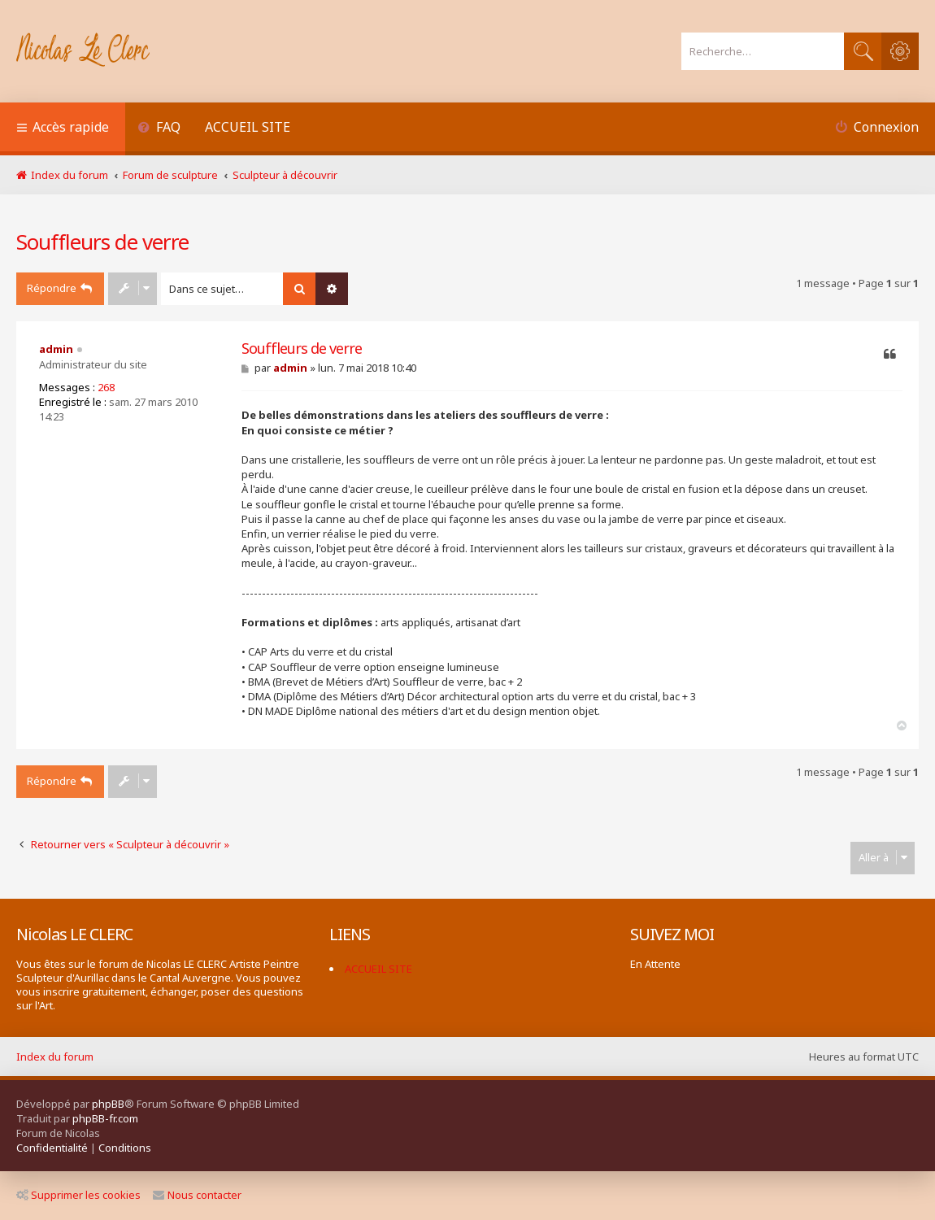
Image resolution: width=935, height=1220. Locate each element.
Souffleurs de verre (102, 241)
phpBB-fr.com (105, 1118)
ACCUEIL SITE (247, 127)
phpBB (108, 1103)
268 (106, 387)
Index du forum (55, 1056)
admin (56, 349)
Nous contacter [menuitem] (197, 1194)
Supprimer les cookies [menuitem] (78, 1194)
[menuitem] (159, 128)
